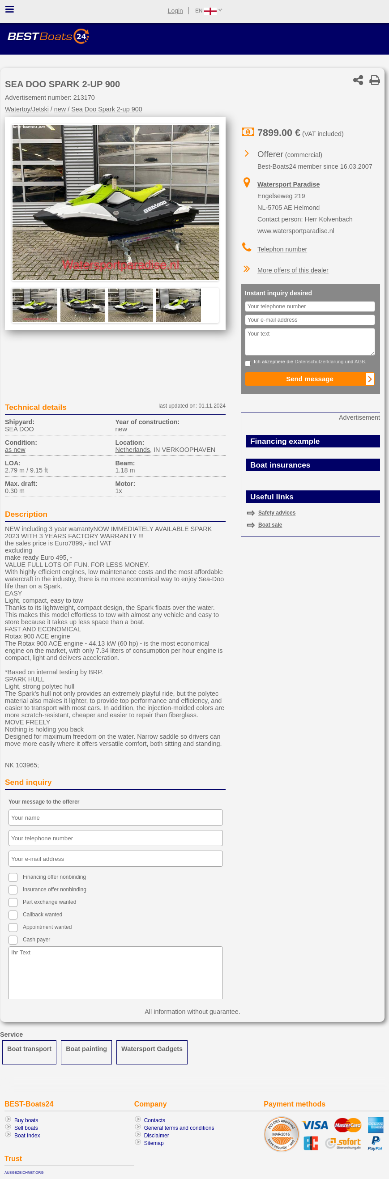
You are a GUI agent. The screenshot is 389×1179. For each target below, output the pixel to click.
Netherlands (132, 449)
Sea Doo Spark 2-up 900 (106, 109)
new (60, 109)
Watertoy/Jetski (27, 109)
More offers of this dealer (293, 270)
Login (175, 10)
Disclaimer (156, 1135)
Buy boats (26, 1120)
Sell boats (26, 1128)
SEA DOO (19, 429)
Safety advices (276, 513)
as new (15, 449)
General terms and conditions (179, 1128)
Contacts (154, 1120)
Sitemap (154, 1143)
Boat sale (270, 525)
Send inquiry (28, 782)
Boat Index (27, 1135)
